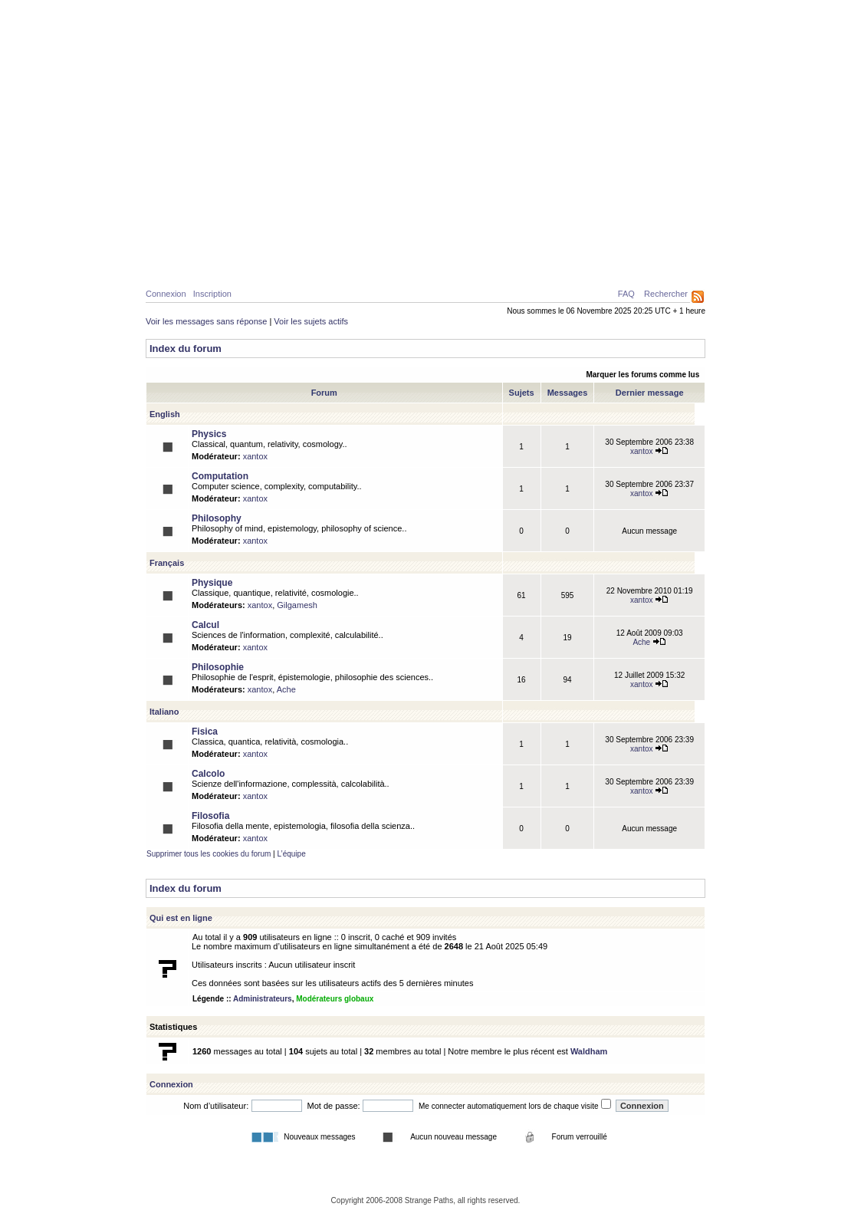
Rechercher (666, 293)
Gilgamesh (297, 605)
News (466, 262)
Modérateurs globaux (334, 999)
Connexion (166, 293)
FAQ (626, 293)
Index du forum (186, 348)
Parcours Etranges (425, 70)
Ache (649, 642)
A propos (569, 262)
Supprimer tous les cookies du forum (208, 854)
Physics (209, 434)
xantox (255, 456)
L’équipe (291, 854)
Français (167, 562)
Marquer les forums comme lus (642, 374)
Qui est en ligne (181, 917)
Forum (513, 262)
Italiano (164, 711)
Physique (226, 262)
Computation (220, 476)
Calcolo (208, 773)
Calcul (284, 262)
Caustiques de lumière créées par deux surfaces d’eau (586, 226)
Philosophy (217, 518)
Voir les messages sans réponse (206, 321)
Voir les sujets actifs (311, 321)
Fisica (205, 731)
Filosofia (210, 816)
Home (173, 262)
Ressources (639, 262)
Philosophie (349, 262)
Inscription (212, 293)
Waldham (589, 1051)
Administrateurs (262, 999)
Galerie (416, 262)
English (165, 414)
